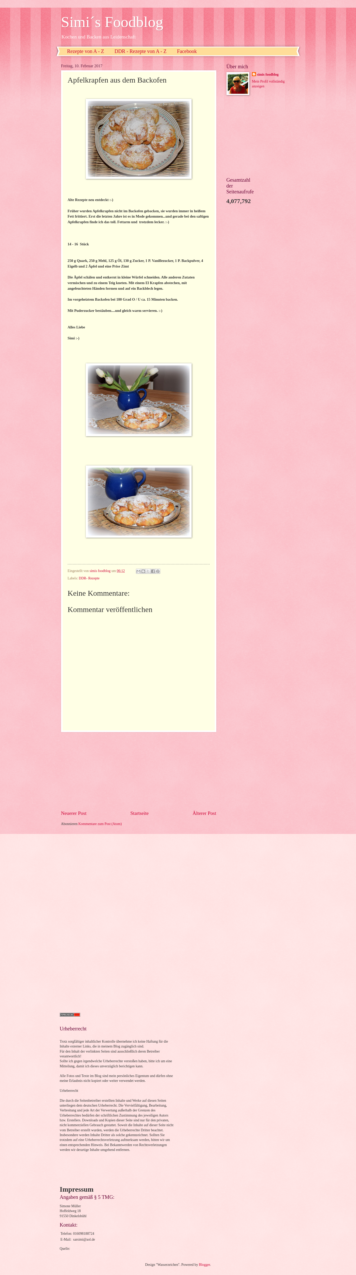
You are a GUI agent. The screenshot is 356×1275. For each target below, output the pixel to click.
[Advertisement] (139, 771)
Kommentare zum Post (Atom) (100, 824)
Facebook (187, 51)
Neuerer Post (74, 813)
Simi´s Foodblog (112, 22)
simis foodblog (268, 74)
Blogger (204, 1265)
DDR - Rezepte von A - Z (140, 51)
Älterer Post (204, 813)
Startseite (139, 813)
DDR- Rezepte (89, 578)
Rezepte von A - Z (85, 51)
